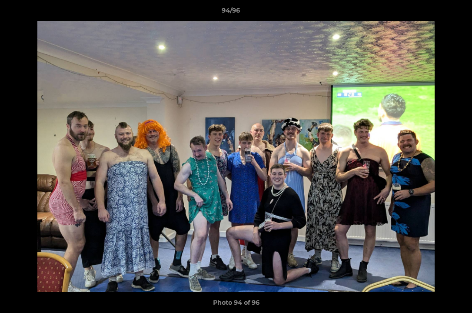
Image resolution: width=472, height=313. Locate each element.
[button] (435, 13)
